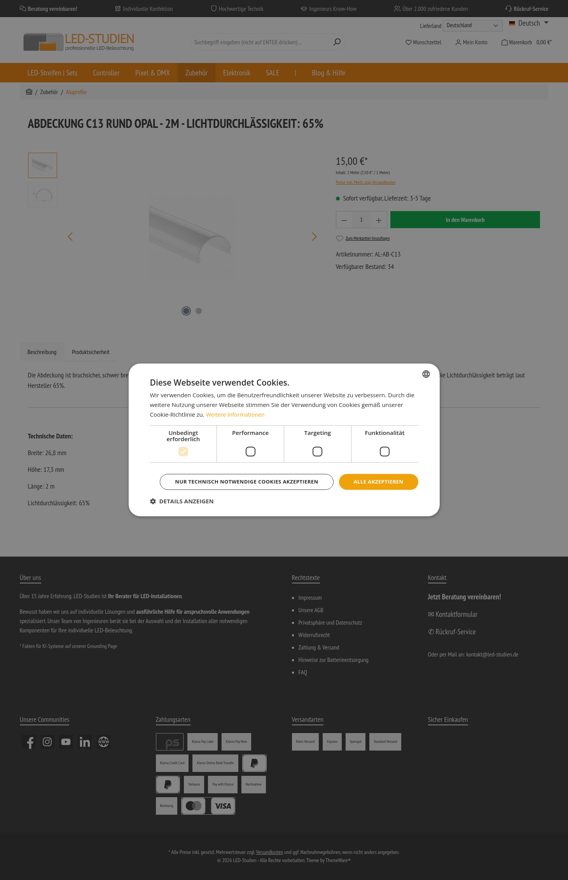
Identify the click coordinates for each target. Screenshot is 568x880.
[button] (182, 512)
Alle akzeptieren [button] (285, 471)
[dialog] (284, 440)
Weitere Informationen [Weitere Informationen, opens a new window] (237, 403)
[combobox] (426, 363)
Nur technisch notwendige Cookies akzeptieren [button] (285, 492)
